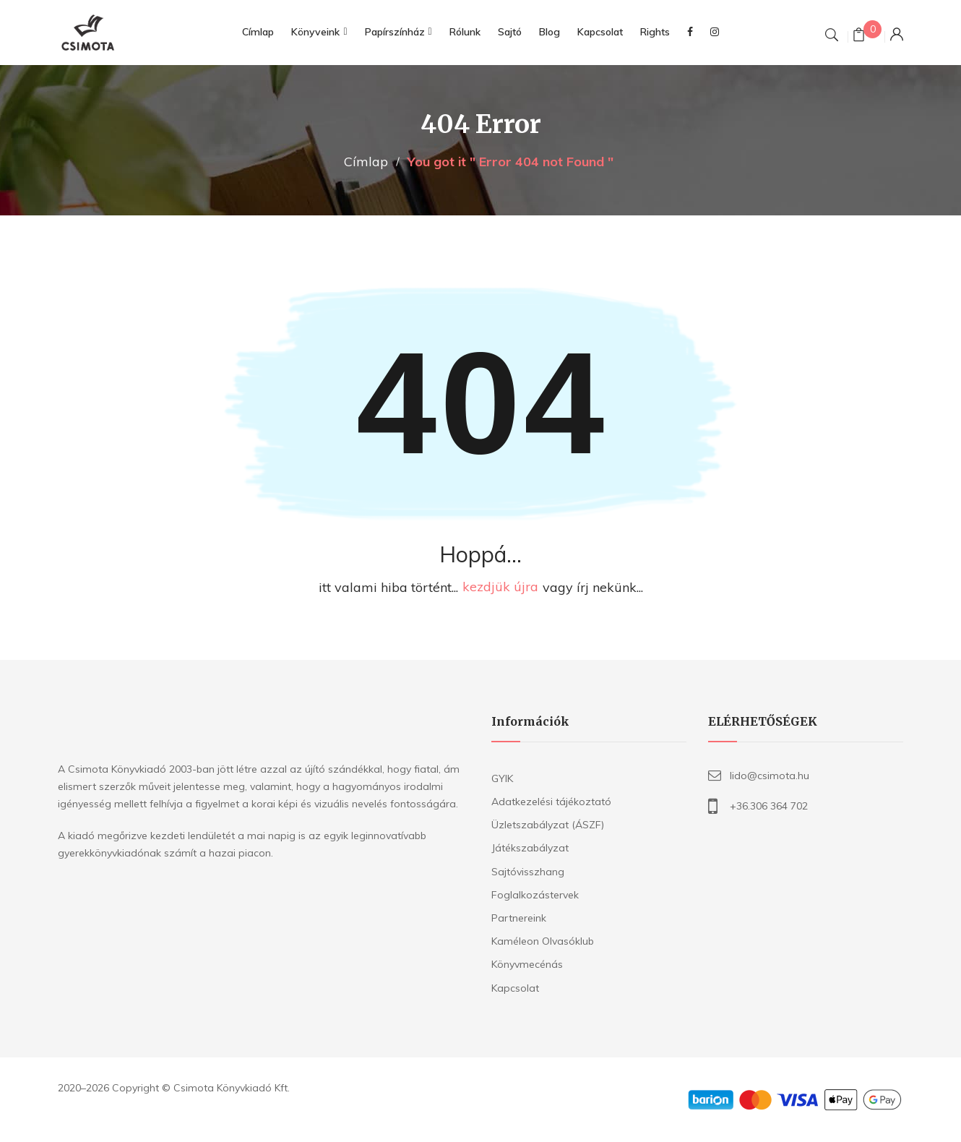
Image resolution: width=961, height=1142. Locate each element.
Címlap (366, 161)
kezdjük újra (500, 587)
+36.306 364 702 (769, 805)
